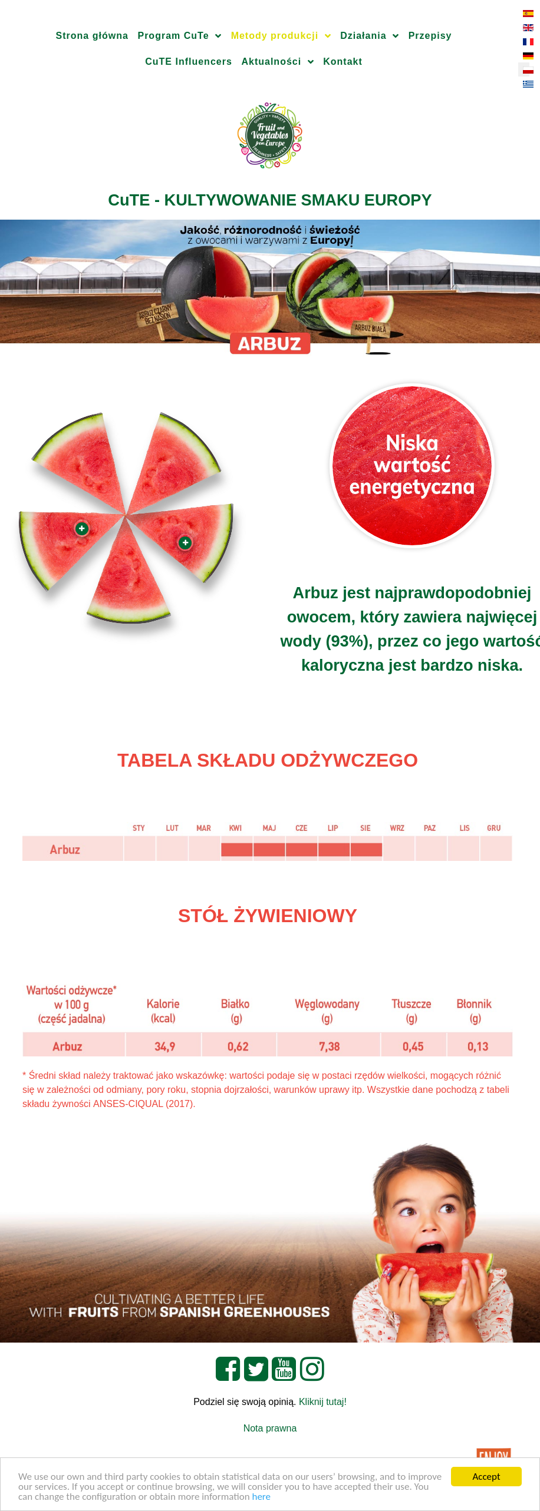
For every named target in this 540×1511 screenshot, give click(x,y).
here (261, 1497)
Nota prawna (270, 1428)
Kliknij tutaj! (323, 1402)
